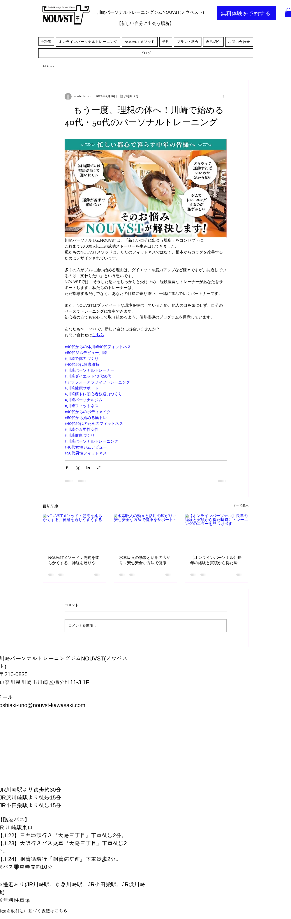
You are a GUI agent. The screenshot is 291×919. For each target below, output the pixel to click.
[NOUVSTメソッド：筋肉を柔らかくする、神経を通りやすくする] (74, 531)
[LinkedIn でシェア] (88, 468)
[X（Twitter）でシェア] (77, 468)
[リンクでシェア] (99, 468)
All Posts (48, 66)
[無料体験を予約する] (246, 13)
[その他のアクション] (224, 96)
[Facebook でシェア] (67, 468)
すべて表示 (241, 505)
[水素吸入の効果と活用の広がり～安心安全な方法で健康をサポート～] (145, 531)
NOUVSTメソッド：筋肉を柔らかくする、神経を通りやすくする (73, 560)
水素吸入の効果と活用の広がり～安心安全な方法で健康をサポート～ (144, 560)
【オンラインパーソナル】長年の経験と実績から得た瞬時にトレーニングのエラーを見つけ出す (216, 560)
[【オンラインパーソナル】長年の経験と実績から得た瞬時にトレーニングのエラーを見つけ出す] (216, 531)
